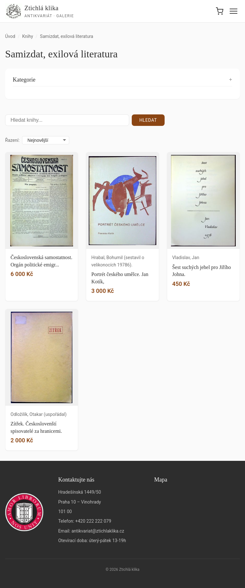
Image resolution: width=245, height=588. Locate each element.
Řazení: (12, 140)
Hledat (148, 120)
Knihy (27, 36)
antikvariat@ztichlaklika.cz (97, 531)
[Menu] (233, 11)
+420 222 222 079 (93, 521)
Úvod (10, 36)
